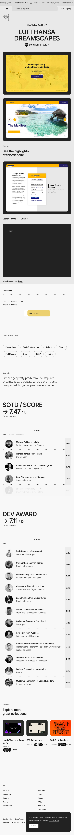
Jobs (39, 794)
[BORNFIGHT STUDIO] (37, 45)
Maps (20, 281)
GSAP (38, 354)
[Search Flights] (37, 187)
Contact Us (42, 809)
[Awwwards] (7, 9)
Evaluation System (9, 416)
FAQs (40, 802)
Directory (6, 802)
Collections (7, 794)
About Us (41, 806)
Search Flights (9, 218)
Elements (6, 798)
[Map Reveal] (37, 250)
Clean (61, 347)
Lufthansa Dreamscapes (37, 35)
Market (40, 798)
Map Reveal (8, 281)
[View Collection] (13, 728)
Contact (24, 219)
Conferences (7, 806)
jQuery (25, 354)
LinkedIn (24, 822)
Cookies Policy (8, 819)
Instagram (15, 822)
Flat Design (10, 354)
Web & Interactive (31, 347)
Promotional (10, 347)
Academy (41, 790)
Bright (49, 347)
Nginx (50, 354)
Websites (6, 790)
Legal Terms (19, 819)
